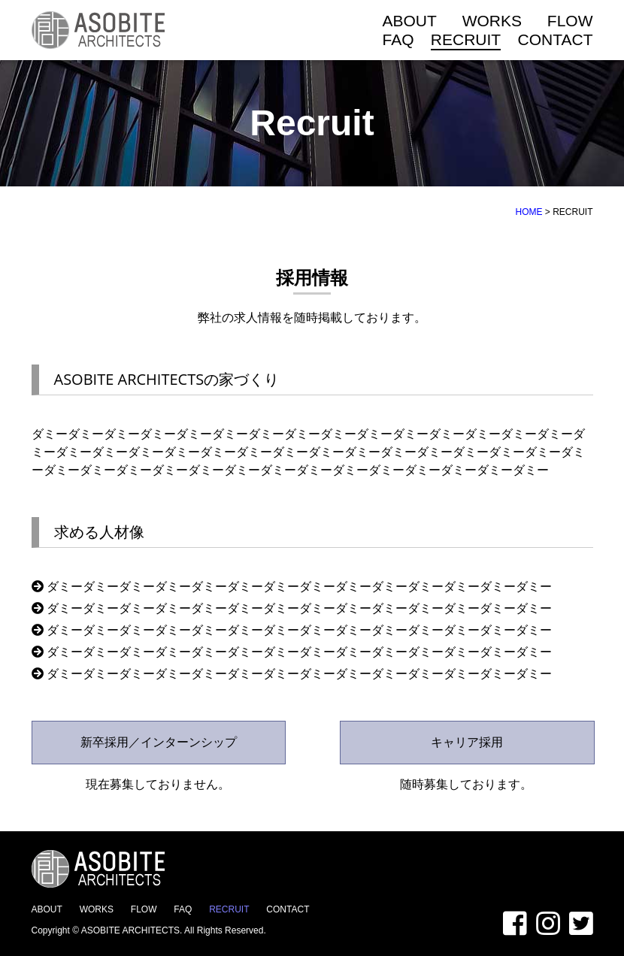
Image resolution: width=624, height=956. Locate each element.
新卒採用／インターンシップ (158, 742)
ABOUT (410, 20)
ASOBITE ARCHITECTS (130, 930)
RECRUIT (466, 39)
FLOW (570, 20)
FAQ (398, 39)
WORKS (492, 20)
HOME (528, 212)
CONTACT (555, 39)
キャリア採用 (467, 742)
